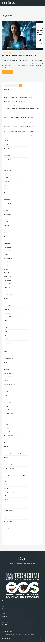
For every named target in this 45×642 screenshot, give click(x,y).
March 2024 (6, 236)
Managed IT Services (9, 450)
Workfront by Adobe (8, 521)
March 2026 (6, 148)
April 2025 (6, 188)
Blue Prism (6, 369)
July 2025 (6, 177)
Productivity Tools (8, 464)
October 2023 (7, 254)
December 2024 (7, 203)
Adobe (5, 351)
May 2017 (6, 298)
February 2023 (7, 276)
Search (20, 85)
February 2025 (7, 196)
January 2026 (7, 155)
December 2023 (7, 247)
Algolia (5, 355)
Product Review (7, 461)
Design (5, 395)
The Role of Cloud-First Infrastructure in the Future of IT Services (19, 94)
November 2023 (7, 250)
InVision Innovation (8, 435)
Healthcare (6, 420)
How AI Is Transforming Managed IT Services (14, 105)
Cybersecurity (7, 387)
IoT (4, 439)
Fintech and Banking (8, 413)
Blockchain (6, 366)
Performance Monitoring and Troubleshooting (14, 453)
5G (4, 347)
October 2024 (7, 210)
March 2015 (6, 302)
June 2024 (6, 225)
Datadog (6, 391)
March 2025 (6, 192)
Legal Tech (6, 446)
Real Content (7, 472)
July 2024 (6, 221)
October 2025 (7, 166)
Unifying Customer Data (9, 510)
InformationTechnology (9, 431)
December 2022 (7, 280)
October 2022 (7, 287)
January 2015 (7, 309)
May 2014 (6, 335)
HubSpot (6, 424)
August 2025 (7, 174)
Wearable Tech (7, 514)
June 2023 (6, 269)
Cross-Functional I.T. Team (10, 384)
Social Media (7, 488)
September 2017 (7, 294)
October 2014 (7, 320)
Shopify (5, 484)
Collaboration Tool (8, 376)
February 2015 (7, 305)
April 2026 (6, 144)
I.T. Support (6, 428)
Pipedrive (6, 457)
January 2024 (7, 243)
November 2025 (7, 163)
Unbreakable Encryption (9, 503)
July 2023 (6, 265)
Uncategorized (7, 506)
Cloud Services (7, 373)
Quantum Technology (9, 468)
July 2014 (6, 327)
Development (7, 398)
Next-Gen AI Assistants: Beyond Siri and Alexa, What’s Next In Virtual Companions (19, 56)
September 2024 (8, 214)
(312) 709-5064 (7, 631)
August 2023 (7, 261)
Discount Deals (7, 402)
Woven (5, 525)
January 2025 (7, 199)
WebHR (5, 517)
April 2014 (6, 338)
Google (5, 417)
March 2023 (6, 272)
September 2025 (8, 170)
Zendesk (6, 532)
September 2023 (8, 258)
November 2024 (8, 207)
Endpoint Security (8, 409)
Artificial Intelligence (8, 358)
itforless (5, 442)
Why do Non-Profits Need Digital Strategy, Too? (21, 117)
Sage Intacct (7, 481)
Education (6, 406)
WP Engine (6, 528)
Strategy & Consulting (9, 492)
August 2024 (7, 218)
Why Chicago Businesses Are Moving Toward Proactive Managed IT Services (22, 108)
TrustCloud (6, 499)
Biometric (6, 362)
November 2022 (7, 283)
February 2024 (7, 240)
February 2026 (7, 152)
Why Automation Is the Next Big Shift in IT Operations (16, 101)
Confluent (6, 380)
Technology (6, 495)
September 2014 (8, 324)
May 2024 (6, 228)
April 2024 (6, 232)
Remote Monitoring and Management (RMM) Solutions (14, 476)
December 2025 (7, 159)
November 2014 (7, 316)
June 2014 (6, 331)
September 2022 (8, 291)
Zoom (5, 539)
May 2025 (6, 185)
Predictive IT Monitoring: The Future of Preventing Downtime (18, 97)
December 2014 (7, 313)
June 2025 (6, 181)
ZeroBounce (6, 536)
